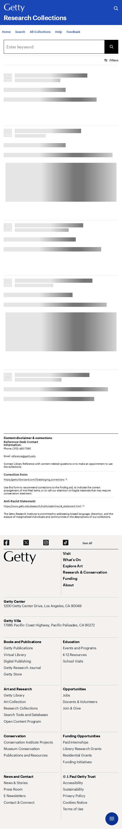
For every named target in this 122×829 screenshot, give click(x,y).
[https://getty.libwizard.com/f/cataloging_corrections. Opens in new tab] (35, 479)
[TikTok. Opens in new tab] (65, 543)
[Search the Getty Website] (116, 8)
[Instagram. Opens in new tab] (46, 543)
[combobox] (54, 47)
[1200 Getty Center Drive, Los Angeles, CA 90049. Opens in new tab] (43, 605)
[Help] (58, 32)
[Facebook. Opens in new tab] (6, 543)
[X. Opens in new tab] (26, 543)
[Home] (6, 32)
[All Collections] (40, 32)
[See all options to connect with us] (87, 543)
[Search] (20, 32)
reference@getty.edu (23, 456)
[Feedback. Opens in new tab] (73, 32)
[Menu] (111, 818)
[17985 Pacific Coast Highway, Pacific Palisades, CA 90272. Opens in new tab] (50, 625)
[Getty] (14, 8)
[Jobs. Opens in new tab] (66, 695)
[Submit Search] (111, 47)
